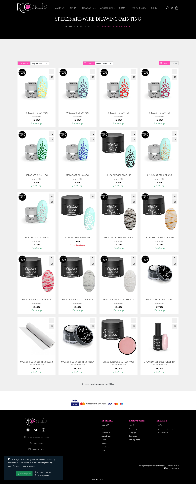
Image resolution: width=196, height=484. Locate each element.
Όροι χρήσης (144, 465)
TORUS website (98, 480)
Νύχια (80, 26)
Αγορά (131, 425)
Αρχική (68, 26)
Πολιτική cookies (173, 465)
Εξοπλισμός (106, 447)
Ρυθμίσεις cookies (171, 468)
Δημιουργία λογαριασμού (165, 428)
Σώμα (104, 439)
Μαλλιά (105, 443)
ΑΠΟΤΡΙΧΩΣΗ (107, 8)
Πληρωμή (132, 432)
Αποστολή (133, 428)
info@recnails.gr (38, 449)
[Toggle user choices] (172, 8)
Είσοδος (159, 425)
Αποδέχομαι (24, 473)
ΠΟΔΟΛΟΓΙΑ (88, 8)
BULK (153, 8)
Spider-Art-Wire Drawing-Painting (114, 26)
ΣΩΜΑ (122, 8)
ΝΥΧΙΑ (73, 8)
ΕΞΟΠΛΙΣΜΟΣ (138, 8)
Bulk (103, 450)
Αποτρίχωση (106, 436)
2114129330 (38, 443)
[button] (168, 8)
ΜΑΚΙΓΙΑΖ (59, 8)
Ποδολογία (106, 432)
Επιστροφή (133, 436)
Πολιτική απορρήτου (157, 465)
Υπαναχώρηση (134, 439)
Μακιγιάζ (105, 425)
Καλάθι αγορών (162, 432)
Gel (90, 26)
